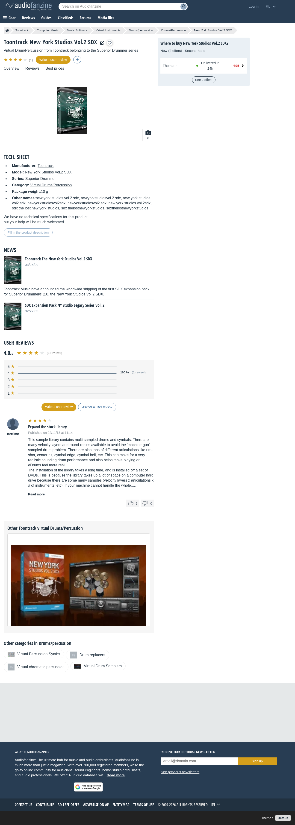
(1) (31, 60)
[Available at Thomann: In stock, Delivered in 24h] (209, 65)
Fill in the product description (28, 232)
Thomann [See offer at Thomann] (170, 66)
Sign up (257, 761)
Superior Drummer (112, 50)
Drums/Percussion (173, 30)
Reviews (28, 17)
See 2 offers (203, 80)
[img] (16, 59)
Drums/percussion (141, 30)
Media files (105, 17)
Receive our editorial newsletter (188, 752)
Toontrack (21, 30)
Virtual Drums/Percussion (51, 185)
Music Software (77, 30)
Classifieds (65, 17)
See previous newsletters (180, 772)
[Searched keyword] (123, 6)
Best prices (55, 68)
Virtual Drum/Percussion (23, 50)
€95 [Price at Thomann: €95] (236, 66)
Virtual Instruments (108, 30)
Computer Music (48, 30)
